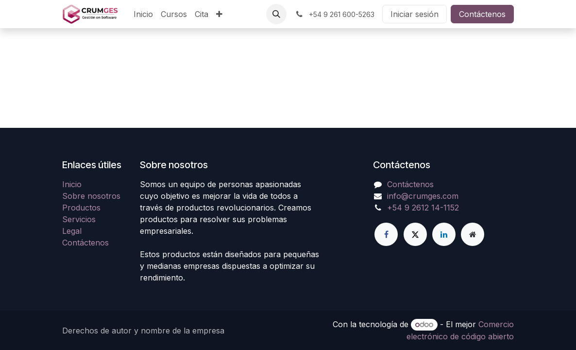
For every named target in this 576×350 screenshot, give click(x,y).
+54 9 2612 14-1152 (423, 207)
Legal (72, 231)
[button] (276, 14)
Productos (81, 207)
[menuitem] (143, 14)
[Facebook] (386, 234)
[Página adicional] (472, 234)
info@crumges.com (422, 196)
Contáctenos (482, 14)
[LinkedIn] (444, 234)
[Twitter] (415, 234)
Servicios (79, 219)
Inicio (72, 184)
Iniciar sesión (414, 14)
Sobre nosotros (91, 196)
